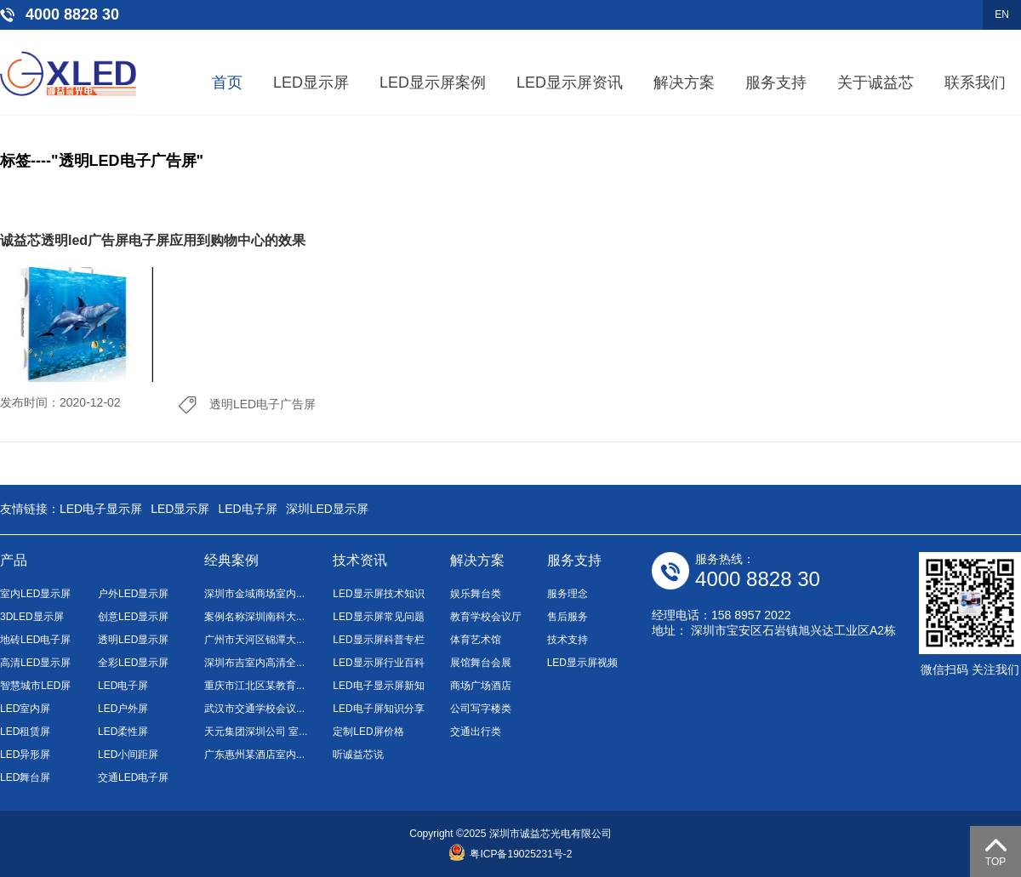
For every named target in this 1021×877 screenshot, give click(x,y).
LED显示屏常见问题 (378, 617)
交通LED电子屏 (133, 777)
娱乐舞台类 (475, 594)
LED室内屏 (25, 709)
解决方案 (684, 82)
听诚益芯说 (358, 754)
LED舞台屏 (25, 777)
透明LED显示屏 (133, 640)
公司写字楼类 (480, 709)
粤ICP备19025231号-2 (510, 854)
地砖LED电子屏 (35, 640)
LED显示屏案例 (432, 82)
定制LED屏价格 (368, 731)
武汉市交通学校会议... (254, 709)
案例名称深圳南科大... (254, 617)
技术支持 (567, 640)
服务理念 (567, 594)
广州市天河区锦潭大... (254, 640)
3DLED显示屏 (32, 617)
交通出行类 (475, 731)
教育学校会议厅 (486, 617)
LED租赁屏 (25, 731)
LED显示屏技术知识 (378, 594)
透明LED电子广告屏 (262, 404)
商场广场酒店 (480, 686)
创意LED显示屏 (133, 617)
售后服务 (567, 617)
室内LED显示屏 (35, 594)
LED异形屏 (25, 754)
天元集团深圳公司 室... (255, 731)
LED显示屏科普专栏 (378, 640)
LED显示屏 (311, 82)
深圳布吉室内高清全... (254, 663)
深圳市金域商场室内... (254, 594)
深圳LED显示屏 (327, 508)
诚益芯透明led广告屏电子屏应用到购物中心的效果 (152, 240)
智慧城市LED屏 (35, 686)
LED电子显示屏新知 (378, 686)
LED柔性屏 (123, 731)
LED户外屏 (123, 709)
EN (1002, 14)
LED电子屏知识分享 (378, 709)
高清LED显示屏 (35, 663)
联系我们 (975, 82)
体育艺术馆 (475, 640)
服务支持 (776, 82)
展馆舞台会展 (480, 663)
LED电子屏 (247, 508)
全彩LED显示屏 (133, 663)
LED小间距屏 (128, 754)
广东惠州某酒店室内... (254, 754)
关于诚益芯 (875, 82)
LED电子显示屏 (101, 508)
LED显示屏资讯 (569, 82)
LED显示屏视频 (582, 663)
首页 (227, 82)
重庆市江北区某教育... (254, 686)
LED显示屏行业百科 (378, 663)
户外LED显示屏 (133, 594)
